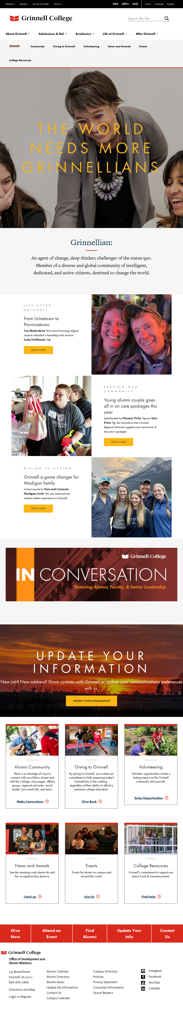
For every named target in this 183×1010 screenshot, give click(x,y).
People (170, 4)
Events (143, 46)
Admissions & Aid (51, 34)
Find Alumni (90, 933)
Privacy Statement (105, 982)
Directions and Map (22, 989)
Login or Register (20, 996)
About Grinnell (16, 34)
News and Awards (119, 46)
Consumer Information (108, 987)
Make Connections (30, 801)
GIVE (135, 4)
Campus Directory (105, 971)
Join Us (89, 897)
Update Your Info (129, 933)
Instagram (155, 970)
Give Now (15, 933)
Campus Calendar (58, 998)
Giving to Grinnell (64, 46)
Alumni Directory (58, 977)
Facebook (155, 976)
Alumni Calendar (58, 971)
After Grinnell (145, 34)
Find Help (148, 897)
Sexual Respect (103, 993)
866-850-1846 (19, 982)
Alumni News (55, 982)
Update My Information (62, 987)
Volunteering (91, 46)
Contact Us (167, 933)
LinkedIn (154, 988)
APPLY (125, 4)
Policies (98, 977)
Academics (83, 34)
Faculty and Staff (40, 4)
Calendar (159, 4)
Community (38, 46)
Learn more (38, 350)
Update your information (91, 701)
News (148, 4)
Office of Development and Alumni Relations (22, 956)
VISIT (115, 4)
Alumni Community (32, 767)
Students (10, 4)
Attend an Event (51, 933)
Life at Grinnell (113, 34)
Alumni (57, 4)
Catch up (30, 897)
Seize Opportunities (148, 798)
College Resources (20, 60)
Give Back (89, 801)
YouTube (154, 982)
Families (23, 4)
